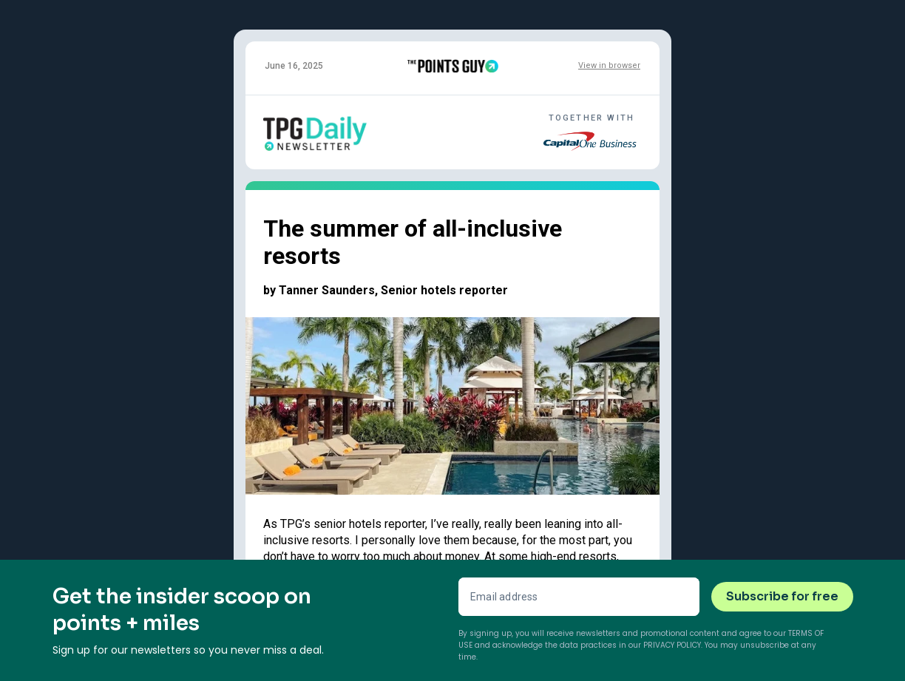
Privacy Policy (672, 645)
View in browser (609, 65)
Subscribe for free (782, 596)
